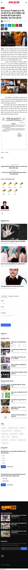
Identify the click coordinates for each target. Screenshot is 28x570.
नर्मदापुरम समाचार (5, 433)
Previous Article (14, 164)
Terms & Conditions (5, 565)
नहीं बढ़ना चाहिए (5, 481)
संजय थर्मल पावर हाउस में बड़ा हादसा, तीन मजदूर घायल (18, 415)
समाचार (3, 436)
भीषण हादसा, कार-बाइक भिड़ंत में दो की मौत (18, 342)
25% (3, 455)
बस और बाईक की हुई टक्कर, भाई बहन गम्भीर (18, 385)
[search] (26, 2)
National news (5, 440)
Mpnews (3, 427)
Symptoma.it (3, 569)
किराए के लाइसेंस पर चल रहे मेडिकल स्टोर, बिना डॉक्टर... (18, 365)
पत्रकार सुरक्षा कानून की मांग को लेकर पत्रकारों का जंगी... (12, 286)
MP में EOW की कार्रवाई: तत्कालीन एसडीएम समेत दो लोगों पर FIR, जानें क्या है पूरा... (14, 173)
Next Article (14, 170)
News (8, 436)
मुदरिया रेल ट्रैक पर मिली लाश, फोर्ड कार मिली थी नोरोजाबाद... (18, 408)
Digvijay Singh (5, 443)
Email (2, 306)
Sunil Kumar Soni (5, 210)
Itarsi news (12, 440)
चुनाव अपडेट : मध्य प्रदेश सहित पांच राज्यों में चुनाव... (19, 393)
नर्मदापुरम (21, 433)
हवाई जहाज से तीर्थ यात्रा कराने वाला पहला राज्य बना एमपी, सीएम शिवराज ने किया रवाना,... (14, 167)
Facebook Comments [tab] (13, 296)
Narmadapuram (13, 433)
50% (3, 458)
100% (3, 463)
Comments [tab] (4, 296)
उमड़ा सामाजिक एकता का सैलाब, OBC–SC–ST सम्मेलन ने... (18, 358)
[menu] (2, 2)
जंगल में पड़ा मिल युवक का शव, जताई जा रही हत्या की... (18, 532)
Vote (3, 466)
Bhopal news (14, 436)
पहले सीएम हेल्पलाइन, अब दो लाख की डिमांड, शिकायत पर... (18, 516)
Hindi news (22, 427)
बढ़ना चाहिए (4, 478)
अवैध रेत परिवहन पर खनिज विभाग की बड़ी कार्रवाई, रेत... (19, 373)
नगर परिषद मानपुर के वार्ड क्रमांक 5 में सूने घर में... (18, 350)
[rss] (2, 556)
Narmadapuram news (12, 427)
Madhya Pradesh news (7, 430)
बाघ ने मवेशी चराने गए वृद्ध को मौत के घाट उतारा (18, 400)
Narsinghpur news (22, 440)
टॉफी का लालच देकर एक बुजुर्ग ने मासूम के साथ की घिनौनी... (13, 241)
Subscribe (24, 548)
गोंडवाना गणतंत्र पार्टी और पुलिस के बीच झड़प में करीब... (19, 524)
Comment (3, 313)
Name (2, 300)
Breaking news (17, 430)
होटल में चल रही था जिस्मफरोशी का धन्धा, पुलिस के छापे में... (13, 264)
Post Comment (5, 325)
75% (3, 460)
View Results (10, 466)
